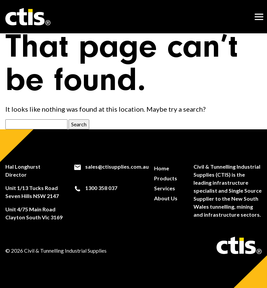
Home (161, 168)
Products (165, 178)
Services (164, 188)
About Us (165, 198)
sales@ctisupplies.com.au (111, 166)
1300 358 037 (95, 188)
